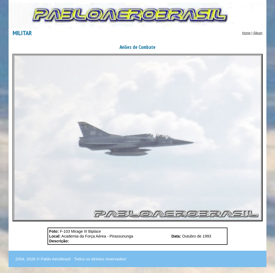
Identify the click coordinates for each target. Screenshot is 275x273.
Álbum (257, 33)
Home (246, 33)
